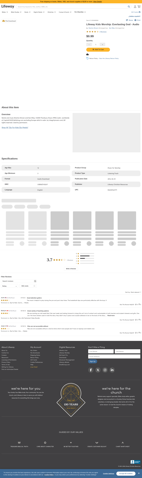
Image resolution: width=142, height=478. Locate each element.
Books (27, 12)
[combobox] (73, 7)
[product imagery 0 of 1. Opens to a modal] (43, 60)
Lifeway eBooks (64, 362)
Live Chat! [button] (33, 367)
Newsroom (5, 357)
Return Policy (34, 357)
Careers (4, 355)
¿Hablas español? (134, 16)
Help (31, 364)
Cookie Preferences (36, 362)
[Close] (139, 473)
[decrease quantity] (89, 44)
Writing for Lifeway (8, 367)
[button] (85, 254)
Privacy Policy (6, 362)
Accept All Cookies (126, 473)
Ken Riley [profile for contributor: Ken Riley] (112, 28)
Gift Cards (33, 360)
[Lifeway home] (8, 6)
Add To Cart (98, 49)
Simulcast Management (66, 360)
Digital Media (39, 12)
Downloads (62, 357)
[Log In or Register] (135, 6)
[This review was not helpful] (139, 304)
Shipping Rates (35, 355)
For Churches (80, 12)
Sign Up (92, 361)
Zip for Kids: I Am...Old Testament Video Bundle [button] (25, 318)
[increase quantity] (102, 44)
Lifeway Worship (64, 353)
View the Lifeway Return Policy (109, 58)
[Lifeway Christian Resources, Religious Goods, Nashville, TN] (135, 462)
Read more (111, 315)
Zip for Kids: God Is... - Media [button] (19, 302)
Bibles (5, 12)
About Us (4, 350)
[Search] (128, 7)
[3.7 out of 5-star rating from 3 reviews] (96, 31)
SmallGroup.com (64, 364)
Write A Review (71, 268)
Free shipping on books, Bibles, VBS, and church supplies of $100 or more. (71, 1)
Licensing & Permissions (9, 360)
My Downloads (35, 353)
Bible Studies (16, 12)
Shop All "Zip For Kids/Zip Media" (15, 127)
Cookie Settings (108, 473)
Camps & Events (65, 12)
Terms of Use (6, 364)
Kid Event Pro (63, 355)
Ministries (52, 12)
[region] (71, 473)
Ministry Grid (63, 350)
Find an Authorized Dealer (10, 369)
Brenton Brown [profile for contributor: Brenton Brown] (93, 28)
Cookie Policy (49, 475)
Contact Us (5, 353)
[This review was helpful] (135, 304)
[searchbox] (17, 281)
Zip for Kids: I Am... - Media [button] (18, 331)
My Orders (33, 350)
